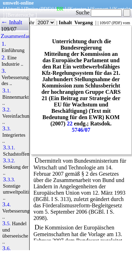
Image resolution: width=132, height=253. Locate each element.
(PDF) (45, 9)
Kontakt (122, 9)
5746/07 (81, 130)
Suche (99, 12)
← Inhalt (11, 22)
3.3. (6, 128)
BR (60, 9)
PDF (116, 23)
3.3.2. (9, 160)
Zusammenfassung (20, 36)
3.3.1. (9, 147)
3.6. (6, 248)
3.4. (6, 204)
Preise (32, 9)
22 (70, 123)
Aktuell (12, 9)
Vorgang (83, 22)
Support (100, 9)
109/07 (105, 23)
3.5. (6, 223)
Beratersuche (20, 15)
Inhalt (65, 22)
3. (3, 71)
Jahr (40, 22)
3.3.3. (9, 179)
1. (3, 44)
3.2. (6, 109)
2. (3, 57)
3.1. (6, 90)
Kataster (77, 9)
